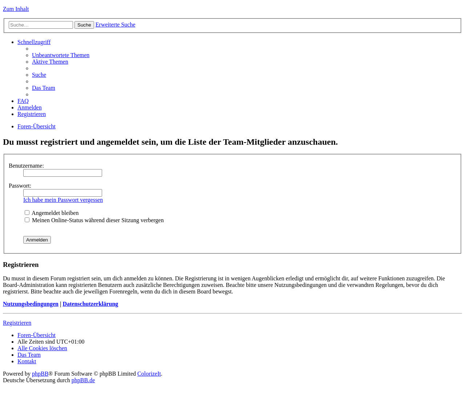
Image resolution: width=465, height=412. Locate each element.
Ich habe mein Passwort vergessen (63, 200)
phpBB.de (83, 380)
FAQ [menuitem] (23, 101)
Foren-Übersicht (36, 126)
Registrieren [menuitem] (31, 114)
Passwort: (20, 186)
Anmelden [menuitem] (29, 107)
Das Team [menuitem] (43, 88)
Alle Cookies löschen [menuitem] (42, 348)
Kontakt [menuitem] (26, 361)
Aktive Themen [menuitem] (50, 62)
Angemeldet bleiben (51, 213)
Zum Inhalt (16, 9)
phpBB (40, 374)
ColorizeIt (149, 374)
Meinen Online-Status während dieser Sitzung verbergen (94, 220)
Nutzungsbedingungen (30, 304)
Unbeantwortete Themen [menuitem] (60, 55)
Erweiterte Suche (116, 24)
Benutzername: (26, 166)
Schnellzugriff (33, 42)
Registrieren (17, 323)
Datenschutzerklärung (90, 304)
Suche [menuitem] (39, 75)
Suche (84, 25)
